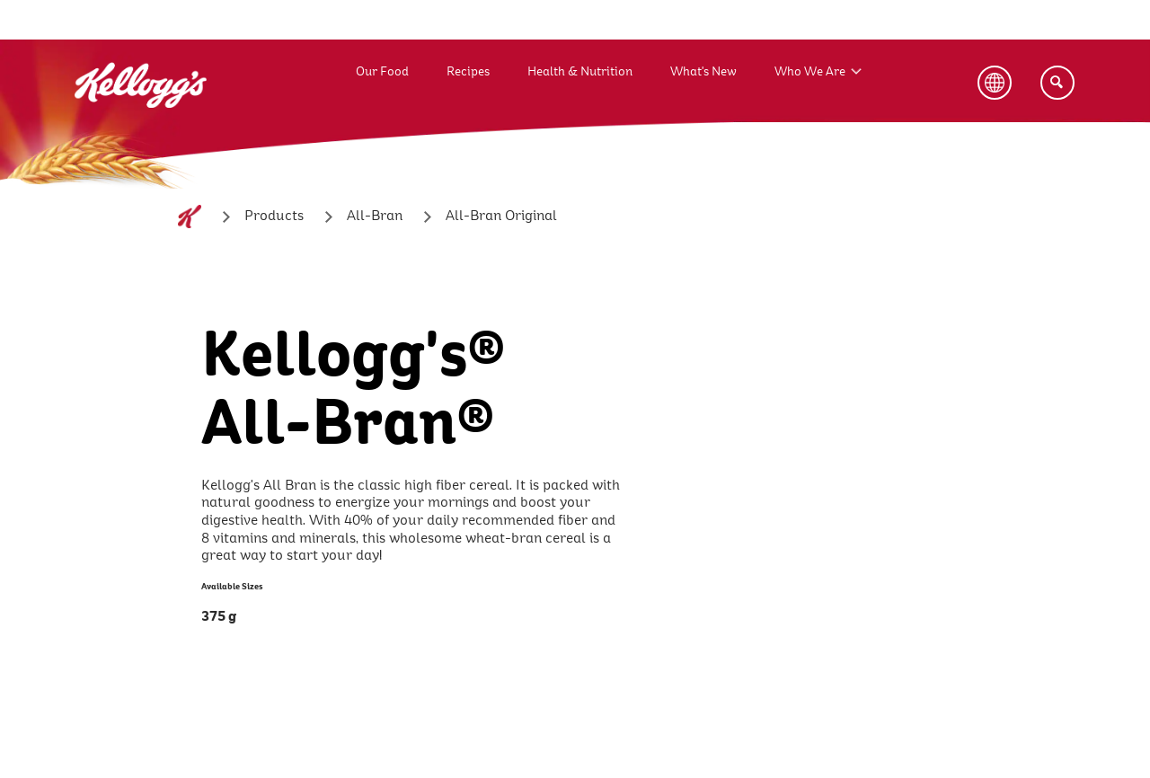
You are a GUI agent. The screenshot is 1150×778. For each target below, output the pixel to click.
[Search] (1057, 83)
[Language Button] (995, 83)
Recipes (468, 71)
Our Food (382, 71)
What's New (703, 71)
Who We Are (809, 71)
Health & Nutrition (579, 71)
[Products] (274, 216)
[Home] (189, 216)
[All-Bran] (374, 216)
